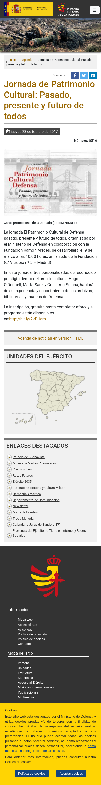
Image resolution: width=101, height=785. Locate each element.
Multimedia (26, 697)
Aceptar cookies (71, 773)
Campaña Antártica (27, 494)
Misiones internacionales (36, 687)
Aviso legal (25, 629)
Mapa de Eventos (25, 512)
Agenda (27, 60)
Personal (24, 663)
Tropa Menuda (23, 518)
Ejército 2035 (22, 481)
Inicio (13, 60)
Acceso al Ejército (30, 682)
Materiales (25, 678)
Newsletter (21, 506)
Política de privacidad (33, 634)
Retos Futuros (23, 475)
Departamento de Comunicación (36, 500)
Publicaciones (28, 692)
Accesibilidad (27, 625)
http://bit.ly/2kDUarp (27, 319)
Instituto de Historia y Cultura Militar (39, 488)
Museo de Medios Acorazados (35, 463)
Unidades (24, 668)
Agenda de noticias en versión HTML (50, 338)
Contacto (24, 644)
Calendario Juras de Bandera (34, 524)
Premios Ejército (25, 469)
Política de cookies (31, 773)
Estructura (25, 673)
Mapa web (25, 619)
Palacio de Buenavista (29, 457)
